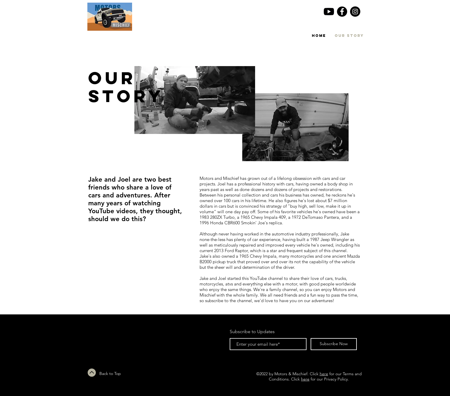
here (324, 373)
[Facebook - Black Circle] (342, 11)
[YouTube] (329, 11)
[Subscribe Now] (334, 344)
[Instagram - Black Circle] (355, 11)
